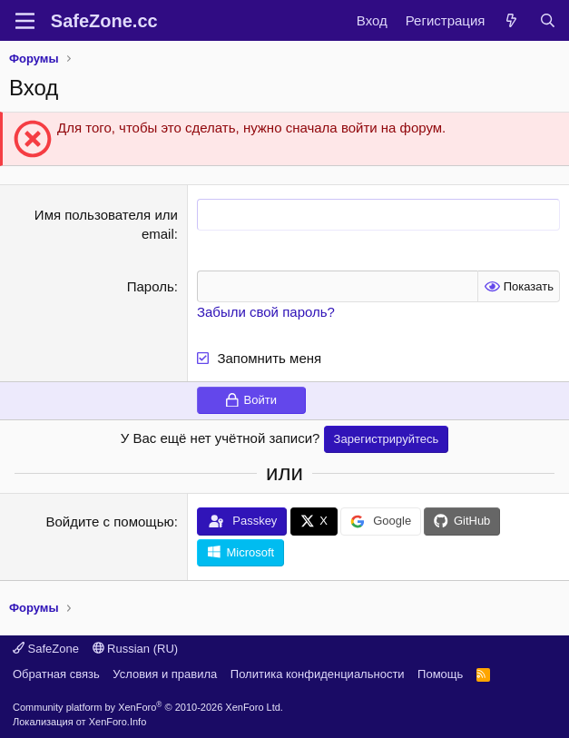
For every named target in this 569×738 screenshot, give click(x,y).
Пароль (150, 286)
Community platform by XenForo (148, 707)
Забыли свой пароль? (266, 312)
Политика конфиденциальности (318, 674)
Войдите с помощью (109, 521)
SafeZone (46, 648)
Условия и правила (165, 674)
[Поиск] (547, 20)
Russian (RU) (136, 648)
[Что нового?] (511, 20)
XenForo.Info (118, 721)
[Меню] (25, 21)
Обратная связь (56, 674)
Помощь (440, 674)
